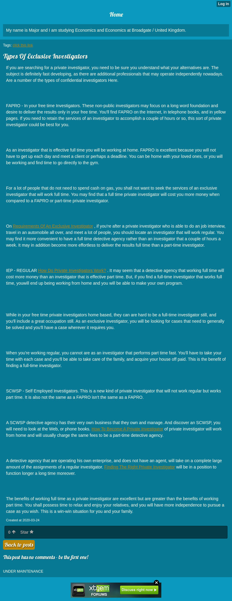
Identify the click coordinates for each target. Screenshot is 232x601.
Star (27, 532)
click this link (23, 45)
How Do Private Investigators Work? (72, 270)
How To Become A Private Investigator (127, 429)
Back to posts (19, 544)
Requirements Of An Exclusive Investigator (53, 226)
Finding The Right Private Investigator (139, 467)
